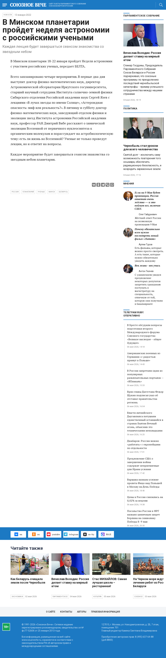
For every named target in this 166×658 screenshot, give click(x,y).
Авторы (81, 611)
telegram (71, 534)
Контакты (66, 611)
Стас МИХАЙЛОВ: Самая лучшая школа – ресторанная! (109, 582)
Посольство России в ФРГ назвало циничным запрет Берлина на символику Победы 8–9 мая (143, 516)
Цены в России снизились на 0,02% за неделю (145, 498)
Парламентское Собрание (141, 15)
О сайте (50, 611)
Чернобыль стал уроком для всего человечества (140, 147)
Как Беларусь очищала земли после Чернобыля (28, 580)
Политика (130, 108)
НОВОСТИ (8, 15)
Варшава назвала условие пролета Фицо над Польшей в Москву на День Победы (144, 483)
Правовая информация (105, 611)
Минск (52, 192)
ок (36, 534)
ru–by (88, 534)
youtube (53, 534)
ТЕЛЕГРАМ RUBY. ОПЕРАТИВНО (133, 314)
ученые (41, 192)
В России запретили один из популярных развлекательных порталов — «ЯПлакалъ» (145, 376)
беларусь (63, 192)
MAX (106, 534)
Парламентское (60, 596)
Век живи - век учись (147, 265)
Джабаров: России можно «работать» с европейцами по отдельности (143, 444)
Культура (97, 596)
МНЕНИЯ (128, 183)
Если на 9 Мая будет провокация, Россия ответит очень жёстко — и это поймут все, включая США (147, 200)
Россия (15, 192)
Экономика (17, 596)
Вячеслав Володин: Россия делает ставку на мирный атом (142, 56)
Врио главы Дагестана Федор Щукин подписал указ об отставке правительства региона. (145, 397)
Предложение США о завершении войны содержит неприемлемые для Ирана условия (143, 464)
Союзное (138, 596)
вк (18, 534)
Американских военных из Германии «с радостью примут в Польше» (143, 356)
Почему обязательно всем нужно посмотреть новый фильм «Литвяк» (147, 234)
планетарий (28, 192)
